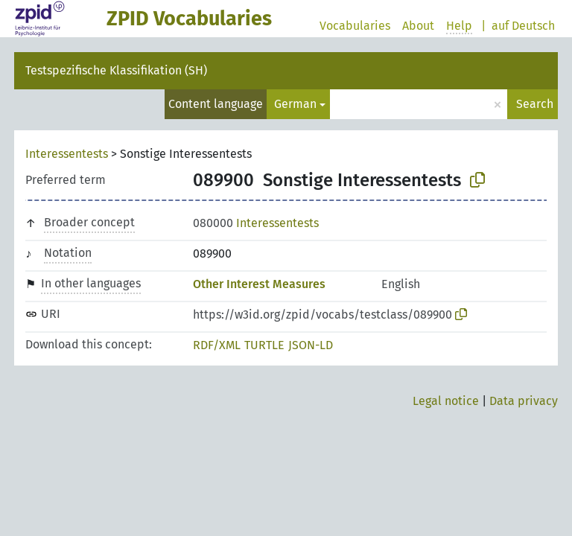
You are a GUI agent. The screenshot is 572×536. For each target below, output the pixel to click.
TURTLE (264, 345)
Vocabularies (355, 26)
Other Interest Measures (259, 284)
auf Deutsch (523, 26)
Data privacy (523, 401)
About (418, 26)
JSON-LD (310, 345)
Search (534, 104)
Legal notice (446, 401)
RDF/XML (217, 345)
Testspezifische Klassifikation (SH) (116, 70)
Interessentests (66, 154)
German (295, 104)
